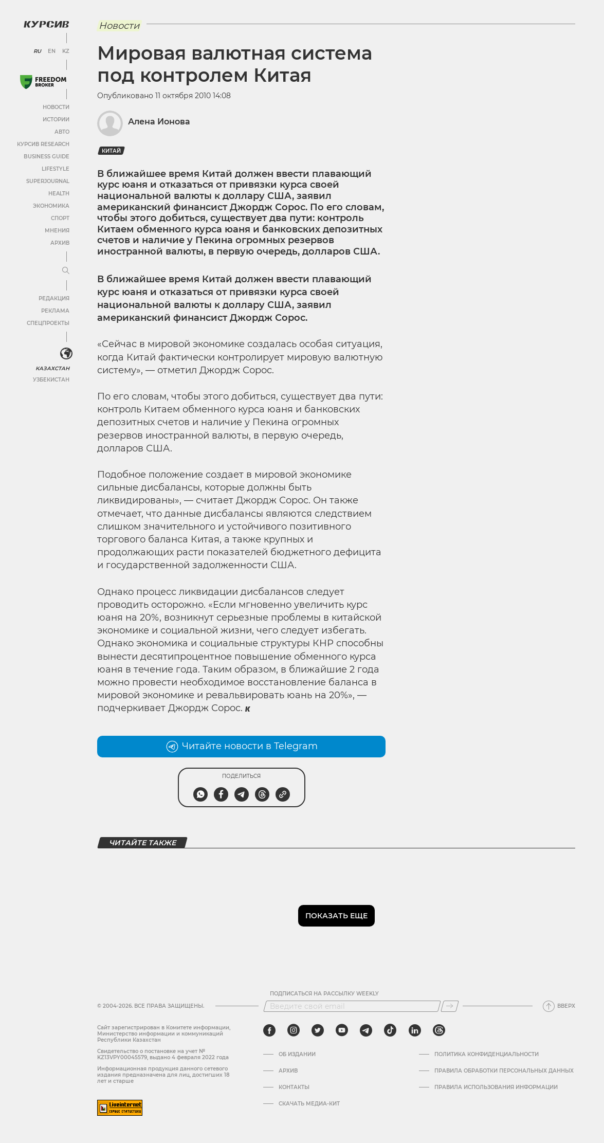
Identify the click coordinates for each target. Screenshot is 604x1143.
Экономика (51, 206)
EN (52, 51)
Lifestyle (55, 169)
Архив (59, 243)
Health (58, 193)
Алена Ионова (159, 121)
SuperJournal (47, 181)
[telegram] (366, 1030)
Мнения (57, 230)
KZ (65, 51)
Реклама (55, 310)
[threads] (439, 1030)
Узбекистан (51, 379)
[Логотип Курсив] (46, 24)
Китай (111, 151)
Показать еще (336, 915)
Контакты (294, 1087)
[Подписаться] (449, 1006)
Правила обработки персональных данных (504, 1071)
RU (37, 51)
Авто (61, 132)
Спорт (60, 218)
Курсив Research (43, 144)
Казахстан (52, 368)
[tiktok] (390, 1030)
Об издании (297, 1054)
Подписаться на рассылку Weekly (324, 994)
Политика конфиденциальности (486, 1054)
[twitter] (318, 1030)
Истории (56, 119)
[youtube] (342, 1030)
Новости (56, 107)
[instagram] (293, 1030)
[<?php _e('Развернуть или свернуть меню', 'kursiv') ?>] (66, 353)
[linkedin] (414, 1030)
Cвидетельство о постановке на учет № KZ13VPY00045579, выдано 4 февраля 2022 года (163, 1054)
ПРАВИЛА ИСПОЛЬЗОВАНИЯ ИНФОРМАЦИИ (496, 1087)
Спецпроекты (48, 323)
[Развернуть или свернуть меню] (65, 271)
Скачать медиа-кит (309, 1104)
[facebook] (269, 1030)
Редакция (54, 298)
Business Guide (46, 156)
